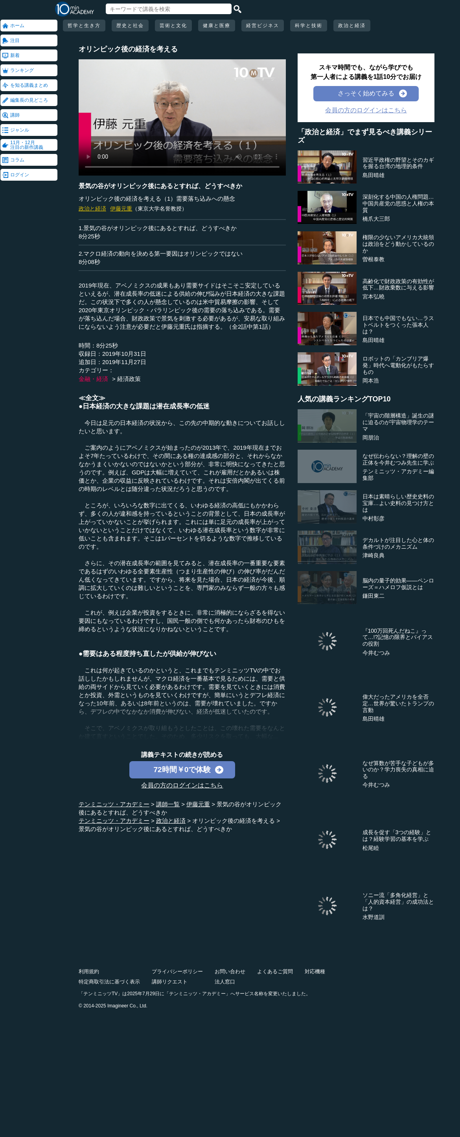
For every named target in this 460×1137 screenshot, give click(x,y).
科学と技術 (308, 25)
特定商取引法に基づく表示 (109, 982)
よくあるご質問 (275, 971)
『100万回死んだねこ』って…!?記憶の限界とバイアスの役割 (397, 637)
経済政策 (129, 378)
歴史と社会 (130, 25)
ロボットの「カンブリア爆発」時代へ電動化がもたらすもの (398, 365)
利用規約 (89, 971)
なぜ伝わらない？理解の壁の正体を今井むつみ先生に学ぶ (398, 459)
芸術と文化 (173, 25)
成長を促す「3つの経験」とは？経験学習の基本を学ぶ (397, 835)
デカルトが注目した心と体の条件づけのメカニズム (398, 543)
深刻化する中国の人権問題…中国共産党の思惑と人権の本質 (398, 203)
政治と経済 (352, 25)
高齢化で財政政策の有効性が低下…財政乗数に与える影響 (398, 284)
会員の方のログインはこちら (182, 785)
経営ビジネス (262, 25)
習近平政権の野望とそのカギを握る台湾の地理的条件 (398, 163)
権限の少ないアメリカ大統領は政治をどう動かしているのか (398, 244)
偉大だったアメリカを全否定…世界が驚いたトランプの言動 (398, 703)
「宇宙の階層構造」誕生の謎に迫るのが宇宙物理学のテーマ (398, 422)
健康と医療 (216, 25)
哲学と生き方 (84, 25)
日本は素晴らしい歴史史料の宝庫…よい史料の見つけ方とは (398, 503)
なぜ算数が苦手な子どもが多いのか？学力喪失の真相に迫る (398, 770)
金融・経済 (93, 378)
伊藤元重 (121, 208)
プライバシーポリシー (177, 971)
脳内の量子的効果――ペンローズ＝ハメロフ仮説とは (398, 583)
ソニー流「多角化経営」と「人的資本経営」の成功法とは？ (398, 902)
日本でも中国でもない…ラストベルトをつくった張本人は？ (398, 325)
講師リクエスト (170, 982)
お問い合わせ (230, 971)
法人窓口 (225, 982)
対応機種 (315, 971)
